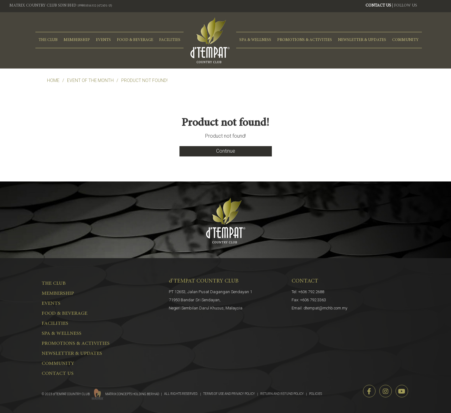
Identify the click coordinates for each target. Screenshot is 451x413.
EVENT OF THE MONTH (90, 80)
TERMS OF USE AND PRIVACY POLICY (229, 393)
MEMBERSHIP (77, 40)
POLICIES (315, 393)
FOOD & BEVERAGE (135, 40)
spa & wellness (255, 40)
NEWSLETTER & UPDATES (362, 40)
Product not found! (144, 80)
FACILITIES (169, 40)
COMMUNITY (405, 40)
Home (53, 80)
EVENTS (103, 40)
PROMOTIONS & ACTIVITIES (304, 40)
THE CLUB (48, 40)
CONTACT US (378, 6)
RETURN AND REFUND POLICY (282, 393)
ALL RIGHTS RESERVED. (181, 393)
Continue (225, 151)
